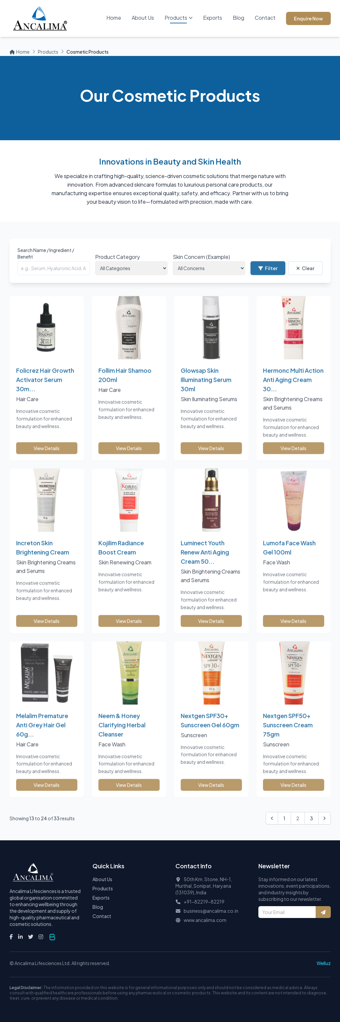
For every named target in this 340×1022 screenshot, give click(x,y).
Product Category (117, 265)
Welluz (324, 963)
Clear (305, 276)
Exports (212, 17)
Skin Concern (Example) (201, 265)
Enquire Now (308, 18)
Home (113, 17)
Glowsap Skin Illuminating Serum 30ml (206, 388)
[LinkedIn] (20, 936)
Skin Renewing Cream (124, 570)
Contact (265, 17)
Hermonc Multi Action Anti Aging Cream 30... (293, 388)
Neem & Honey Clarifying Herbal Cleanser (121, 733)
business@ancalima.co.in (211, 911)
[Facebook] (11, 936)
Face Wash (276, 570)
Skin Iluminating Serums (209, 407)
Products (179, 17)
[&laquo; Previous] (272, 818)
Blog (238, 17)
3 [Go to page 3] (311, 818)
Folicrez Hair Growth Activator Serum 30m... (45, 388)
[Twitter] (30, 936)
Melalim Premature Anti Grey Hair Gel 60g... (42, 733)
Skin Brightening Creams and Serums (293, 411)
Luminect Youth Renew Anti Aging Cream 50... (205, 560)
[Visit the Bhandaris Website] (52, 937)
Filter (267, 276)
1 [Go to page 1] (284, 818)
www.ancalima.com (205, 920)
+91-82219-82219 (204, 901)
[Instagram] (41, 936)
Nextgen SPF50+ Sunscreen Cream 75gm (288, 733)
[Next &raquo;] (324, 818)
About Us (143, 17)
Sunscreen (194, 743)
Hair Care (27, 407)
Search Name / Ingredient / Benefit (45, 261)
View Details (47, 456)
